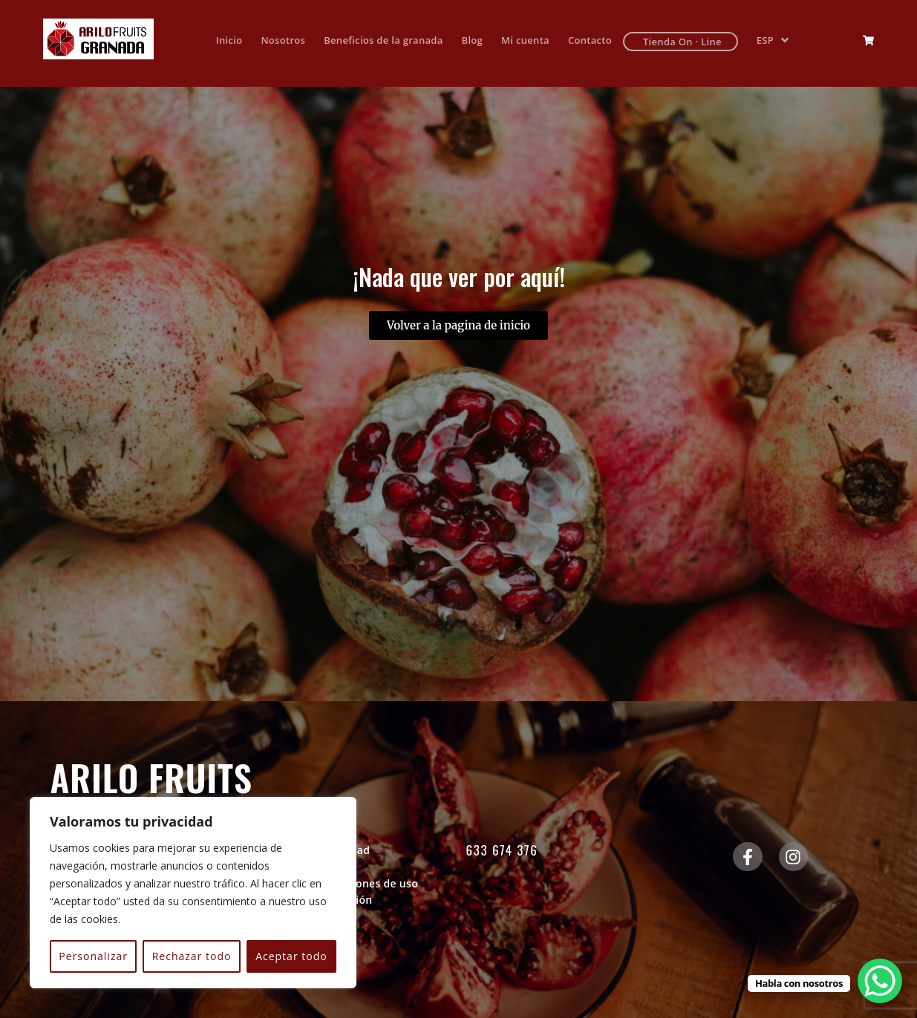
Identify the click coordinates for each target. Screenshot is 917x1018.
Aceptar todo (291, 956)
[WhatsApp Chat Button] (880, 981)
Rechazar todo (192, 956)
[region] (193, 892)
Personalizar (93, 956)
